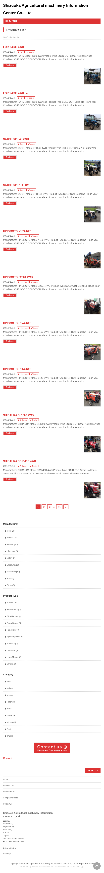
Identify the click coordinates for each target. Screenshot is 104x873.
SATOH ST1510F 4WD (17, 185)
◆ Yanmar (9, 695)
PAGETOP (93, 770)
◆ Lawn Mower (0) (13, 657)
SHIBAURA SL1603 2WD (18, 415)
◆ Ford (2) (9, 578)
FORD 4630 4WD (13, 47)
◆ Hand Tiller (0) (12, 630)
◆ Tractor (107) (11, 603)
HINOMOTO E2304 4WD (18, 277)
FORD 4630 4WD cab (16, 93)
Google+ (7, 758)
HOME (5, 37)
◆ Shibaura (22, 420)
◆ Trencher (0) (11, 644)
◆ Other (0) (10, 585)
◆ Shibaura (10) (12, 565)
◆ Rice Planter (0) (13, 609)
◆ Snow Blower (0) (13, 623)
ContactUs (7, 804)
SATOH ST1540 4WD (16, 139)
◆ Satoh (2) (10, 558)
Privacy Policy (9, 848)
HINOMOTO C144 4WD (17, 369)
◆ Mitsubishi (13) (12, 572)
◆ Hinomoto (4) (11, 551)
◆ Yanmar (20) (11, 544)
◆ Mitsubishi (10, 722)
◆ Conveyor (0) (11, 650)
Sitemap (7, 853)
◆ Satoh (21, 144)
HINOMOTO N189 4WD (17, 231)
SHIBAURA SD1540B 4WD (19, 461)
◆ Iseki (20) (10, 531)
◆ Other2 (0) (10, 664)
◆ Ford (21, 52)
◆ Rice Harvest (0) (13, 616)
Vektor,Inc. (68, 866)
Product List (8, 785)
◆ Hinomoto (23, 236)
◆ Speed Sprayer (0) (14, 637)
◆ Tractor (30, 52)
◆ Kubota (9, 688)
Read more (10, 65)
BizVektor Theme (52, 866)
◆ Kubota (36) (11, 538)
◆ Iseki (8, 681)
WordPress (37, 866)
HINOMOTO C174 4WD (17, 323)
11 (59, 507)
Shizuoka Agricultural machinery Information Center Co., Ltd (48, 863)
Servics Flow (8, 791)
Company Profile (10, 798)
